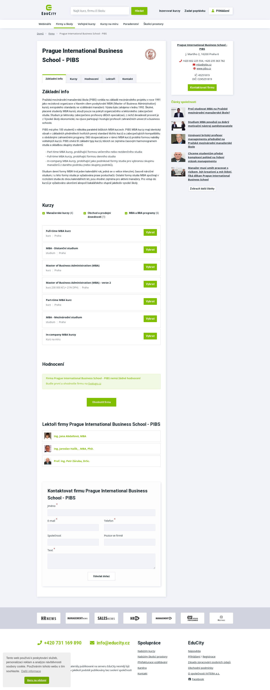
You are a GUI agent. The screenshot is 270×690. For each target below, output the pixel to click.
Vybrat (150, 232)
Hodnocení (91, 79)
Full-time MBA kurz (58, 231)
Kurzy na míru (109, 24)
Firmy (52, 33)
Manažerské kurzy (59, 213)
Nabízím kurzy (146, 651)
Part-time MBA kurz (59, 300)
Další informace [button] (31, 671)
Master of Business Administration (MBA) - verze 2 (78, 282)
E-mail (52, 520)
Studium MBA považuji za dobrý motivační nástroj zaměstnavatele (210, 124)
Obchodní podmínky (200, 668)
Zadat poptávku (194, 11)
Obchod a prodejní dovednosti (99, 215)
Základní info (54, 78)
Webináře (45, 24)
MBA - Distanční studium (62, 248)
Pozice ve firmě (113, 535)
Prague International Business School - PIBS (83, 33)
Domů (40, 33)
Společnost (54, 535)
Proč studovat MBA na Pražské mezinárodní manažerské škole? (209, 110)
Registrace (209, 656)
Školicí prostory (153, 24)
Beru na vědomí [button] (36, 680)
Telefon (110, 520)
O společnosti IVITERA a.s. (204, 673)
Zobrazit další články (202, 188)
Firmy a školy (64, 24)
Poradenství (131, 24)
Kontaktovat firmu (202, 87)
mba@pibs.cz (203, 64)
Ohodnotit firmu (101, 402)
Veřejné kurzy (86, 24)
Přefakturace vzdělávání (152, 662)
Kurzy (73, 79)
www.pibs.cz (204, 68)
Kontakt (127, 79)
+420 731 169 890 (59, 642)
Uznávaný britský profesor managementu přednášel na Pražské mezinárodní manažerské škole (210, 141)
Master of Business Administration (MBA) (72, 265)
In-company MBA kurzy (61, 334)
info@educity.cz (110, 642)
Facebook (196, 679)
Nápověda (194, 651)
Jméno (53, 506)
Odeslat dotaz (101, 576)
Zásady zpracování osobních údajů (209, 662)
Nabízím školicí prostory (152, 656)
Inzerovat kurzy (169, 11)
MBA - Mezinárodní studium (64, 317)
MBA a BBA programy (144, 213)
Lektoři (110, 79)
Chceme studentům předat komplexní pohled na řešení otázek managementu (206, 157)
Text (51, 550)
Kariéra (142, 668)
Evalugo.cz (94, 383)
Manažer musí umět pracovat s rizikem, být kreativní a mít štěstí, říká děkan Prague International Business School (210, 173)
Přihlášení (220, 11)
